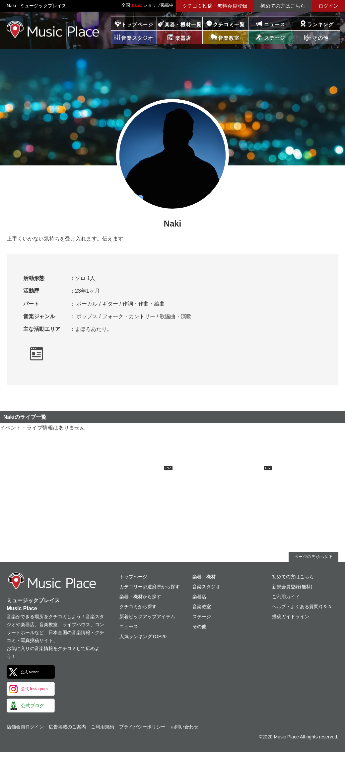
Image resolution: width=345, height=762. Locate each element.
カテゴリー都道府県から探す (149, 586)
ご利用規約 (102, 726)
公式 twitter (29, 672)
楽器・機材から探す (140, 596)
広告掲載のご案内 (67, 726)
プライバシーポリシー (142, 726)
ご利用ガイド (286, 596)
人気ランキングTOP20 (143, 636)
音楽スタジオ (206, 586)
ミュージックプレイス (53, 29)
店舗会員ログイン (25, 726)
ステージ (201, 616)
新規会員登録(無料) (292, 586)
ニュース (274, 24)
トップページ (137, 24)
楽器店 (199, 596)
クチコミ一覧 (229, 24)
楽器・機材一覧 (183, 24)
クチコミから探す (138, 606)
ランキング (320, 24)
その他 (199, 626)
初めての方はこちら (282, 6)
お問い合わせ (184, 726)
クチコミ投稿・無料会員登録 (214, 6)
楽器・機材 (204, 576)
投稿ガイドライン (290, 616)
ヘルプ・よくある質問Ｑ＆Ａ (302, 606)
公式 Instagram (34, 689)
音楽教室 (201, 606)
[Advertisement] (122, 507)
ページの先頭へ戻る (313, 556)
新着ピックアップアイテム (147, 616)
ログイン (328, 6)
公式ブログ (32, 705)
